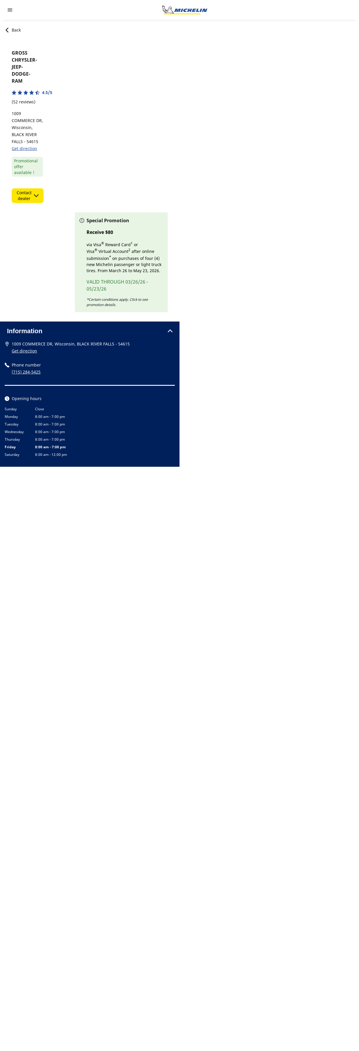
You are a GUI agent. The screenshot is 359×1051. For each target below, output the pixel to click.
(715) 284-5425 (26, 372)
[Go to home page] (184, 10)
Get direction (24, 148)
